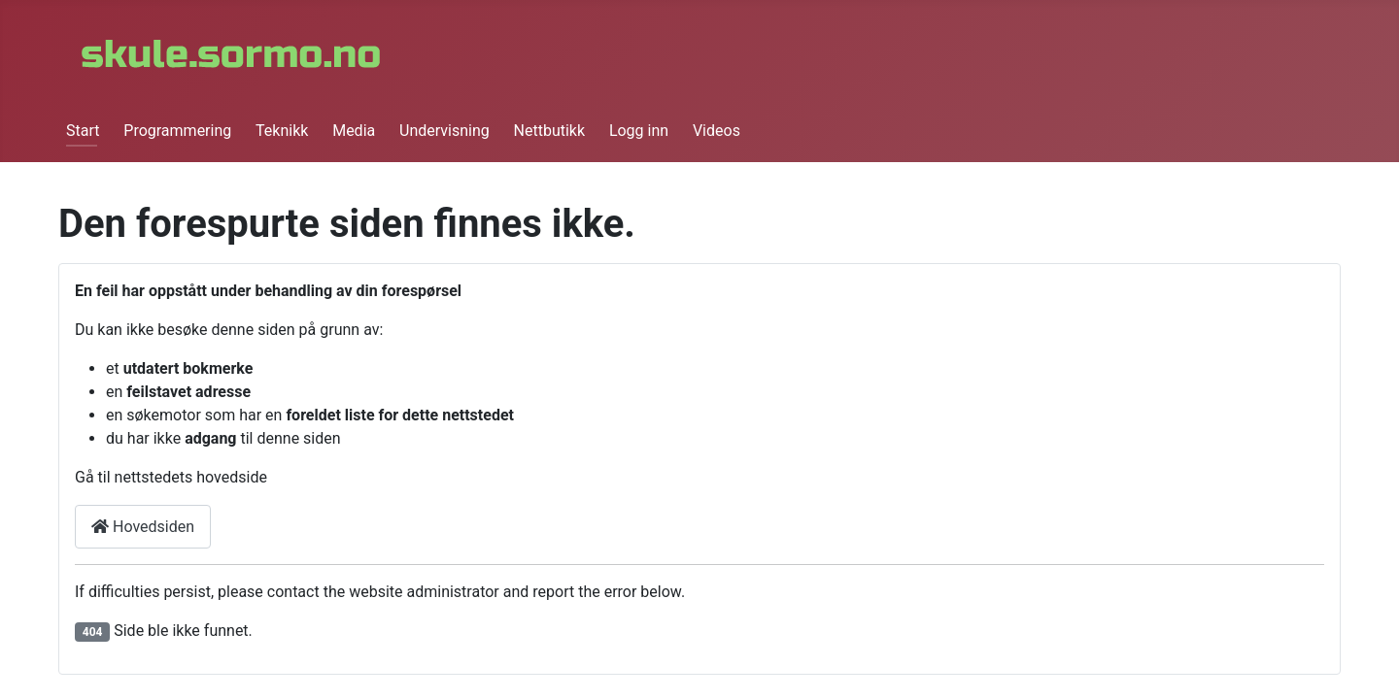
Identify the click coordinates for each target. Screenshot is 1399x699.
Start (82, 130)
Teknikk (282, 130)
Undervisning (444, 130)
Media (353, 130)
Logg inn (638, 130)
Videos (716, 130)
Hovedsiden (142, 526)
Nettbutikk (550, 130)
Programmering (177, 130)
